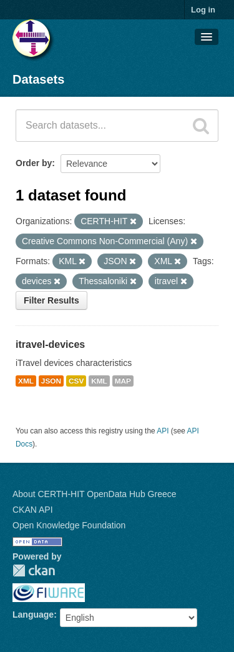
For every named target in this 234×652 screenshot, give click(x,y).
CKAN (33, 570)
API (162, 431)
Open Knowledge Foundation (68, 525)
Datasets (38, 79)
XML (26, 381)
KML (99, 381)
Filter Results (51, 300)
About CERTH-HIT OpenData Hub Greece (94, 494)
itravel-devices (50, 344)
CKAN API (32, 510)
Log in (203, 9)
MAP (123, 381)
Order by (34, 163)
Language (33, 615)
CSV (76, 381)
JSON (51, 381)
